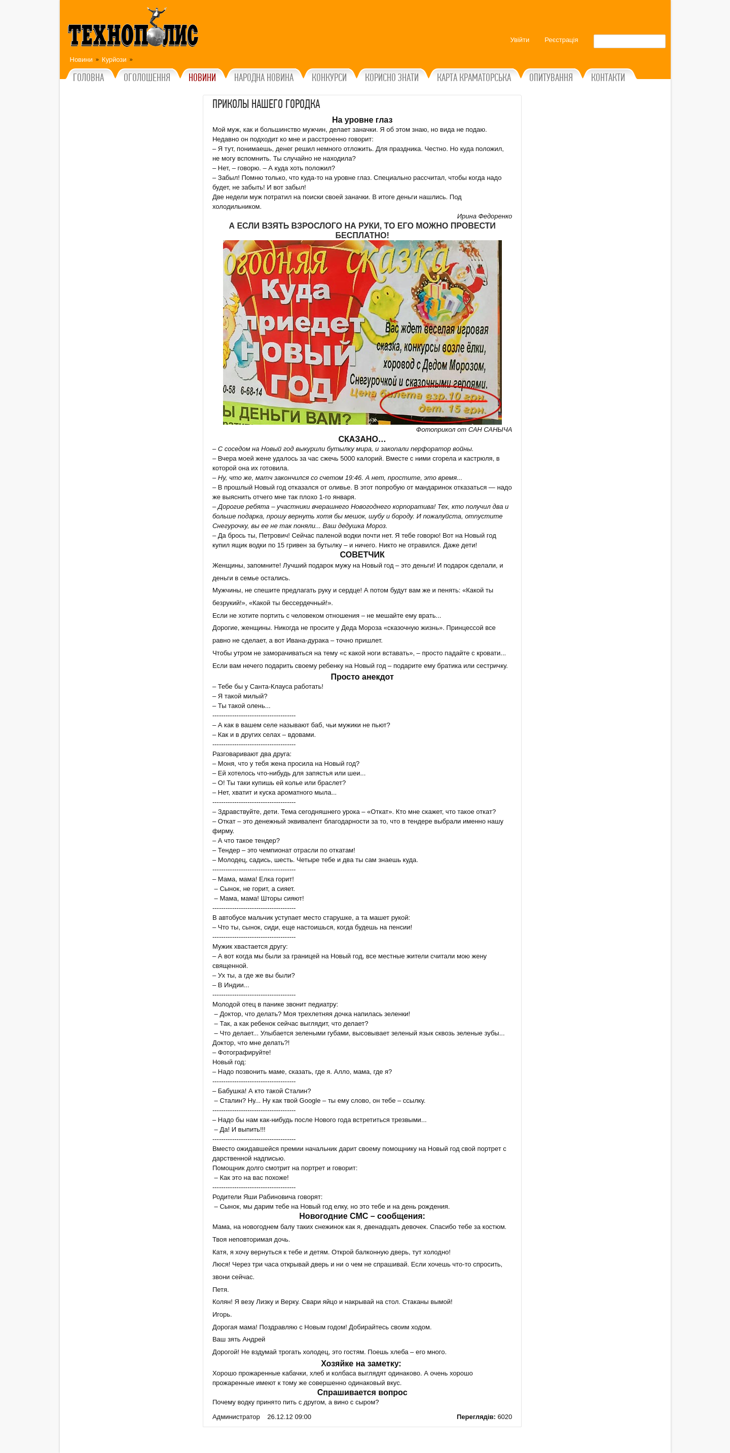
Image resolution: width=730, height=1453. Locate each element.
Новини (81, 59)
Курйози (114, 59)
